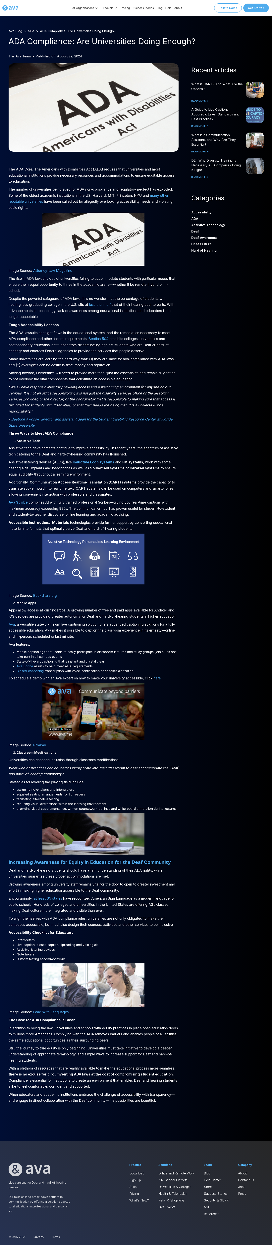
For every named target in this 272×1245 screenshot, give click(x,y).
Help (168, 8)
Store (208, 1187)
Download (136, 1173)
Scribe (133, 1187)
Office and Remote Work (176, 1173)
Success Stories (143, 8)
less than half (100, 304)
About (178, 8)
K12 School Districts (173, 1180)
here (157, 678)
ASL (207, 1207)
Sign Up (135, 1180)
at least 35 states (48, 898)
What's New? (139, 1200)
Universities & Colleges (174, 1187)
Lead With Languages (51, 1012)
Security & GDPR (216, 1200)
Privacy (38, 1237)
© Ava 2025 (17, 1237)
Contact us (246, 1180)
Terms (55, 1237)
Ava (12, 624)
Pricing (125, 8)
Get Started (256, 8)
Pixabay (39, 745)
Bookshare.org (45, 595)
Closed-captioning (30, 671)
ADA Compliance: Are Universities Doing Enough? (78, 31)
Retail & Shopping (171, 1200)
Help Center (212, 1180)
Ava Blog (15, 31)
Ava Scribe (25, 666)
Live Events (166, 1207)
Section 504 (98, 339)
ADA (30, 31)
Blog (160, 8)
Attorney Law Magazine (52, 270)
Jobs (241, 1187)
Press (242, 1194)
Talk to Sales (228, 8)
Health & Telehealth (172, 1194)
